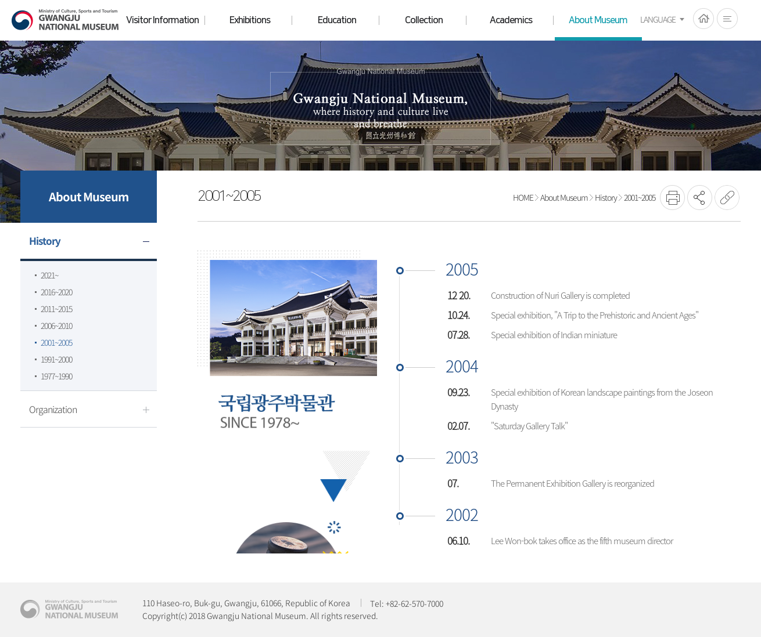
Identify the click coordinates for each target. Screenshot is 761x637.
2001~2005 (56, 342)
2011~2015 (56, 308)
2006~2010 (56, 325)
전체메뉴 (727, 18)
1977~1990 (56, 376)
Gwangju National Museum (65, 20)
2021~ (49, 275)
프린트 (672, 197)
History (606, 197)
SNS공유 (699, 197)
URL (727, 197)
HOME (703, 18)
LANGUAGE (658, 19)
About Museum (564, 197)
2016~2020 (56, 292)
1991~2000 (56, 359)
